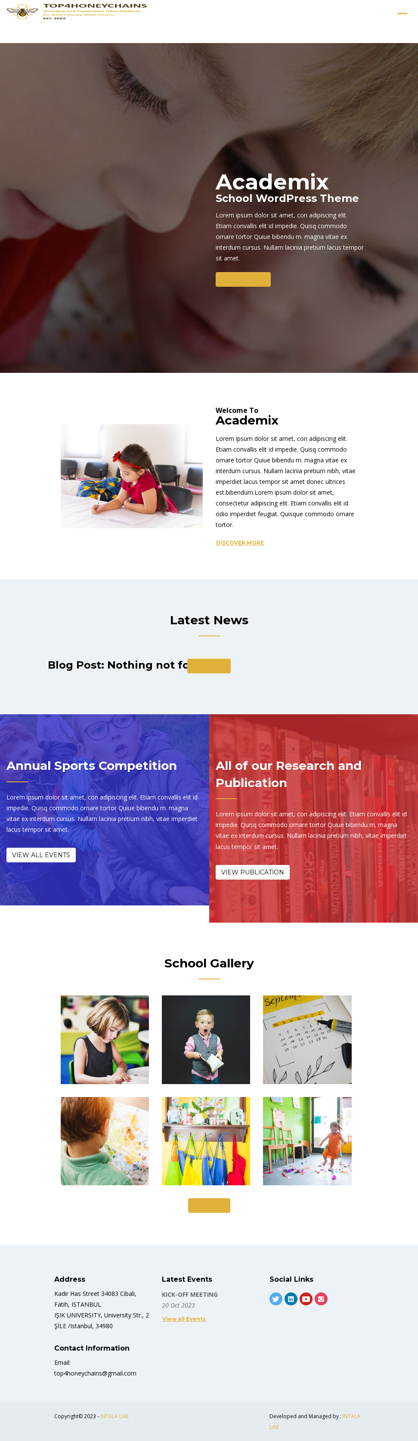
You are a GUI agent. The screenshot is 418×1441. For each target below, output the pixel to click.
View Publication (252, 872)
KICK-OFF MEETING (190, 1294)
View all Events (184, 1319)
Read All (209, 666)
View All (209, 1205)
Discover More (243, 279)
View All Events (41, 855)
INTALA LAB (114, 1416)
